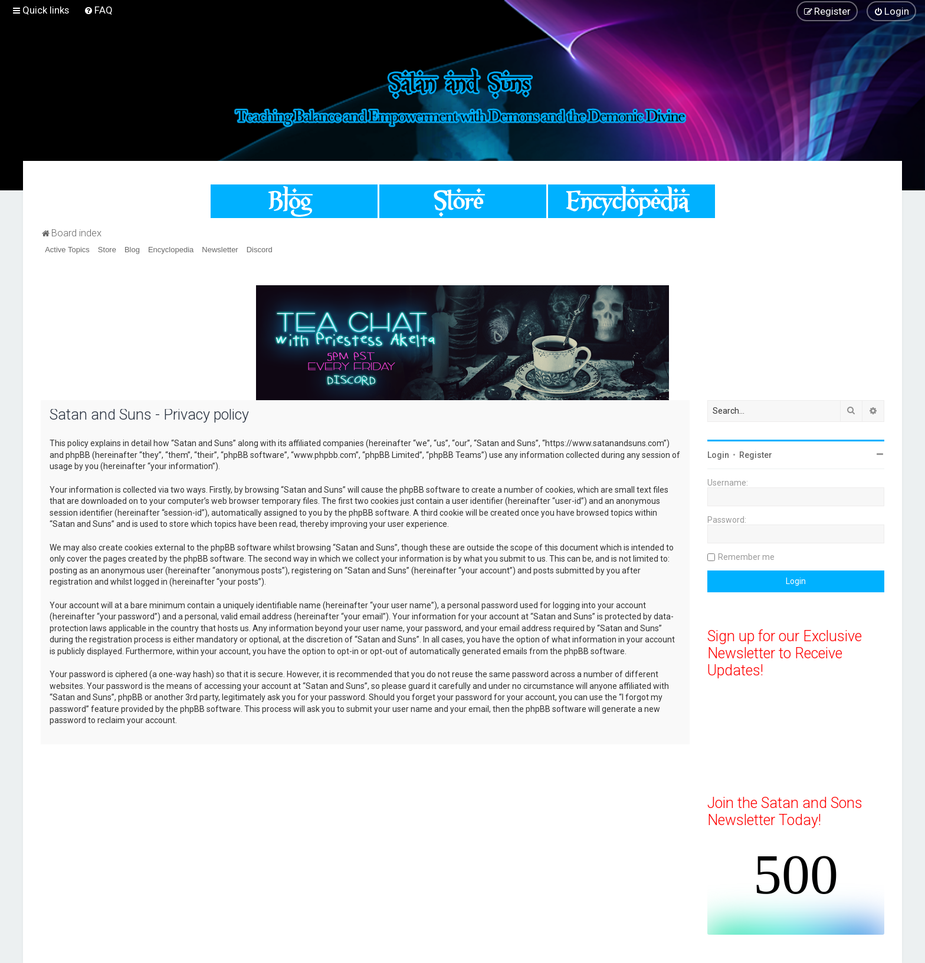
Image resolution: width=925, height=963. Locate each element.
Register (755, 455)
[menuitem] (98, 10)
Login (718, 455)
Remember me (746, 557)
